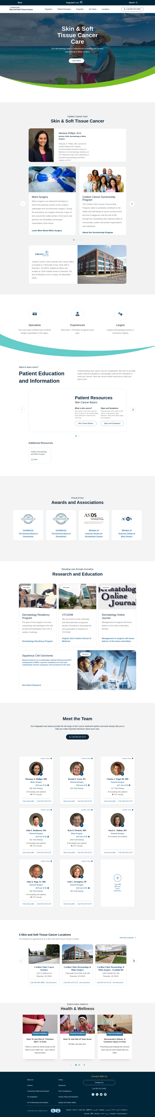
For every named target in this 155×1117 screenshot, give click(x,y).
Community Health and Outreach (38, 1094)
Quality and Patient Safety (67, 1105)
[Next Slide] (84, 1067)
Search (123, 4)
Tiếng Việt (82, 1112)
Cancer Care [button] (14, 10)
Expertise (48, 12)
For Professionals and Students (37, 1105)
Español (68, 1112)
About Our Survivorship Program (97, 235)
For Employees (32, 1099)
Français (123, 1112)
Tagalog (101, 1112)
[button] (37, 611)
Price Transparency (64, 1094)
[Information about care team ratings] (48, 788)
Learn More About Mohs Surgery (47, 233)
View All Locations (127, 940)
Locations (105, 12)
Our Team (92, 12)
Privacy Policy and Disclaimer (68, 1099)
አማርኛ (113, 1112)
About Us (30, 1082)
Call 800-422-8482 (99, 1091)
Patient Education (64, 12)
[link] (77, 4)
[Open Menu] (31, 4)
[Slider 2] (79, 1067)
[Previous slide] (70, 1067)
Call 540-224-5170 (77, 740)
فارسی (108, 1112)
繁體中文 (89, 1112)
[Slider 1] (76, 1067)
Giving (60, 1082)
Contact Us (99, 1085)
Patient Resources (93, 400)
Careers (30, 1088)
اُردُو (118, 1112)
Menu (32, 4)
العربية (96, 1112)
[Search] (124, 4)
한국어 (75, 1112)
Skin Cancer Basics (86, 405)
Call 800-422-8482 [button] (132, 12)
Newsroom (62, 1088)
